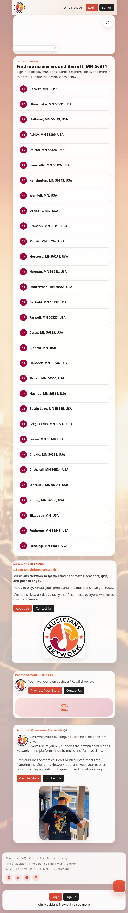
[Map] (119, 886)
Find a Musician (15, 863)
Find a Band (37, 863)
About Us (22, 608)
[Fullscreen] (107, 22)
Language (73, 7)
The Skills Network (45, 869)
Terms (51, 858)
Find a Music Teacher (62, 863)
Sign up (107, 7)
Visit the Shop (29, 778)
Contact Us (43, 608)
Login (92, 7)
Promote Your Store (45, 690)
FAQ (23, 858)
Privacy (62, 858)
